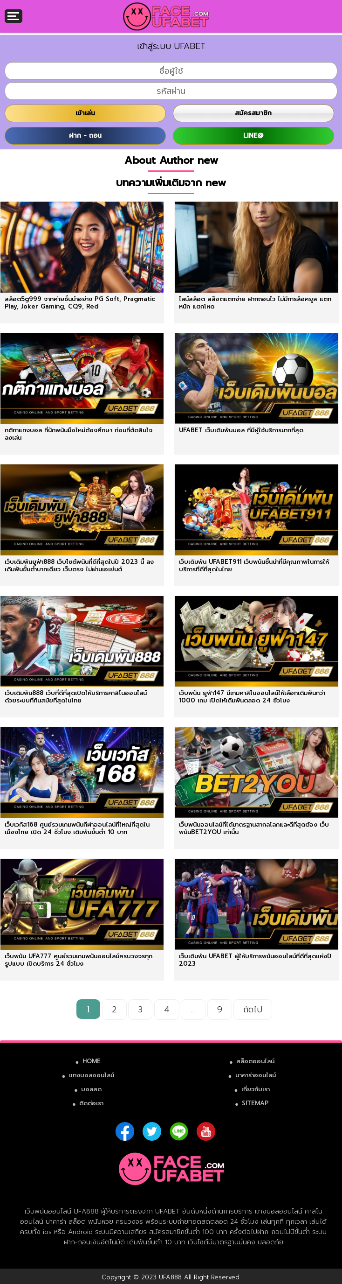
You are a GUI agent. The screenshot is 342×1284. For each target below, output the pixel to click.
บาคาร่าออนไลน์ (255, 1075)
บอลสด (91, 1089)
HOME (91, 1061)
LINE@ (253, 135)
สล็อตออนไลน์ (255, 1061)
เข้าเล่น (85, 113)
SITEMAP (255, 1103)
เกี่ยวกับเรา (255, 1089)
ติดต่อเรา (91, 1103)
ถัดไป (252, 1009)
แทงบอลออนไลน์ (91, 1075)
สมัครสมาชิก (253, 113)
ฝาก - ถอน (85, 135)
